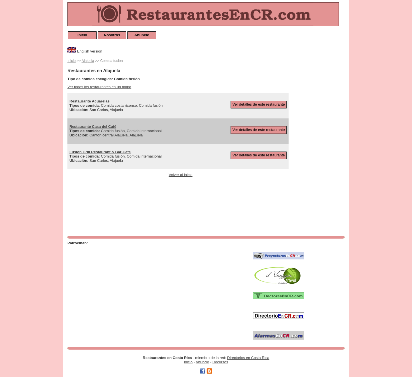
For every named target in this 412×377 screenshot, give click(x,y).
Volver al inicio (180, 175)
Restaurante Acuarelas (89, 101)
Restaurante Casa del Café (92, 126)
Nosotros (112, 35)
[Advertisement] (322, 143)
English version (89, 51)
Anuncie (141, 35)
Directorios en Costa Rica (248, 358)
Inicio (82, 35)
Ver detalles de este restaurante (258, 104)
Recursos (220, 362)
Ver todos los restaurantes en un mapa (99, 87)
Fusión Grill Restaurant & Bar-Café (100, 152)
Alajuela (87, 61)
